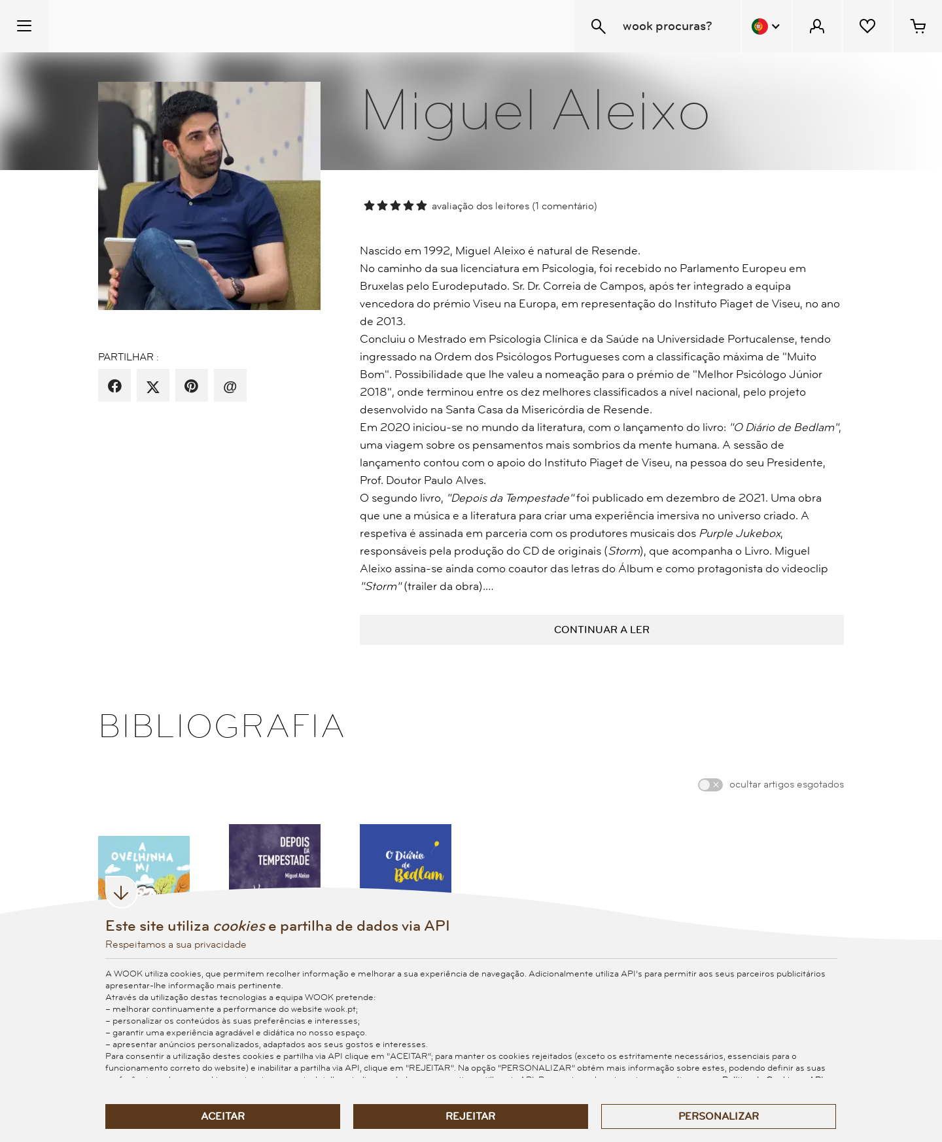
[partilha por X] (153, 386)
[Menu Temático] (24, 26)
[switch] (710, 784)
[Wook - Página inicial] (128, 26)
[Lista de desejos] (867, 26)
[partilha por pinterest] (191, 386)
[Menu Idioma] (766, 26)
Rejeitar (470, 1116)
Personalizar (718, 1116)
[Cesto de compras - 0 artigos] (918, 26)
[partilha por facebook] (115, 386)
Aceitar (223, 1116)
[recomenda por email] (230, 386)
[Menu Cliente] (817, 26)
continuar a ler (602, 629)
